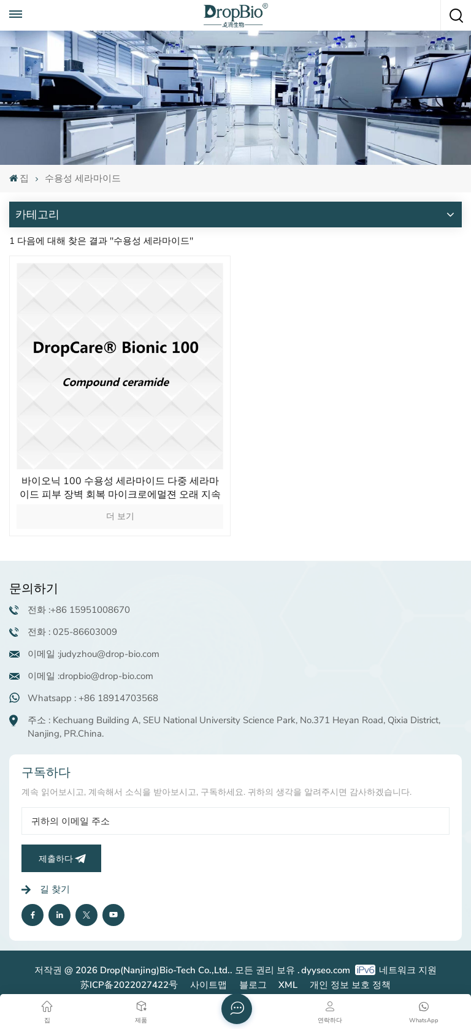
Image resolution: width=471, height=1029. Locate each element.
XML (287, 985)
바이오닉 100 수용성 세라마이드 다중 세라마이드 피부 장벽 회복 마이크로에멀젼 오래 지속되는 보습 (120, 487)
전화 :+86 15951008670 (79, 610)
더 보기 (120, 516)
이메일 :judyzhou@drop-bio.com (93, 654)
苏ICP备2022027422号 (129, 985)
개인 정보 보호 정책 (350, 985)
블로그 (253, 985)
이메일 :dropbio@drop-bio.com (90, 676)
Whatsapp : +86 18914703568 (93, 698)
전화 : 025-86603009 (72, 632)
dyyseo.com (325, 970)
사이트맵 (208, 985)
